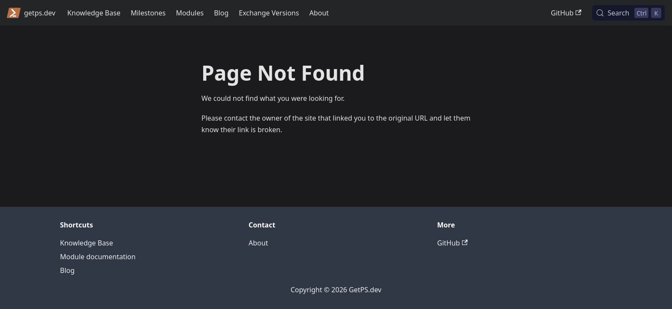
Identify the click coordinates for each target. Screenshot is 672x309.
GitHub (566, 13)
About (319, 13)
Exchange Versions (269, 13)
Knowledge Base (93, 13)
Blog (221, 13)
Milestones (148, 13)
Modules (190, 13)
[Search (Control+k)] (628, 13)
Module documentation (97, 256)
